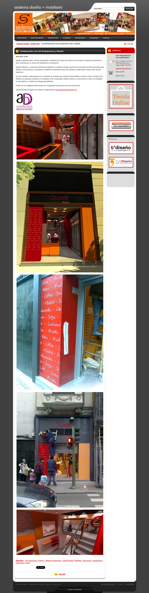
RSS (121, 584)
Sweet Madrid (68, 561)
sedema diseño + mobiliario (28, 44)
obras (28, 563)
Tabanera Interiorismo (53, 561)
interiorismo (20, 563)
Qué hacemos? (37, 38)
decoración (87, 561)
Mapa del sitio (109, 584)
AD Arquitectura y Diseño (34, 561)
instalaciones (97, 561)
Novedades (80, 38)
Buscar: (98, 8)
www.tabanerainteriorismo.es (66, 90)
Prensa (106, 38)
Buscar (129, 9)
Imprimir (130, 584)
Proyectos (53, 38)
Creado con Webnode (75, 589)
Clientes (67, 38)
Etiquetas (19, 561)
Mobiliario (78, 561)
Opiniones (94, 38)
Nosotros (21, 38)
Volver (61, 574)
